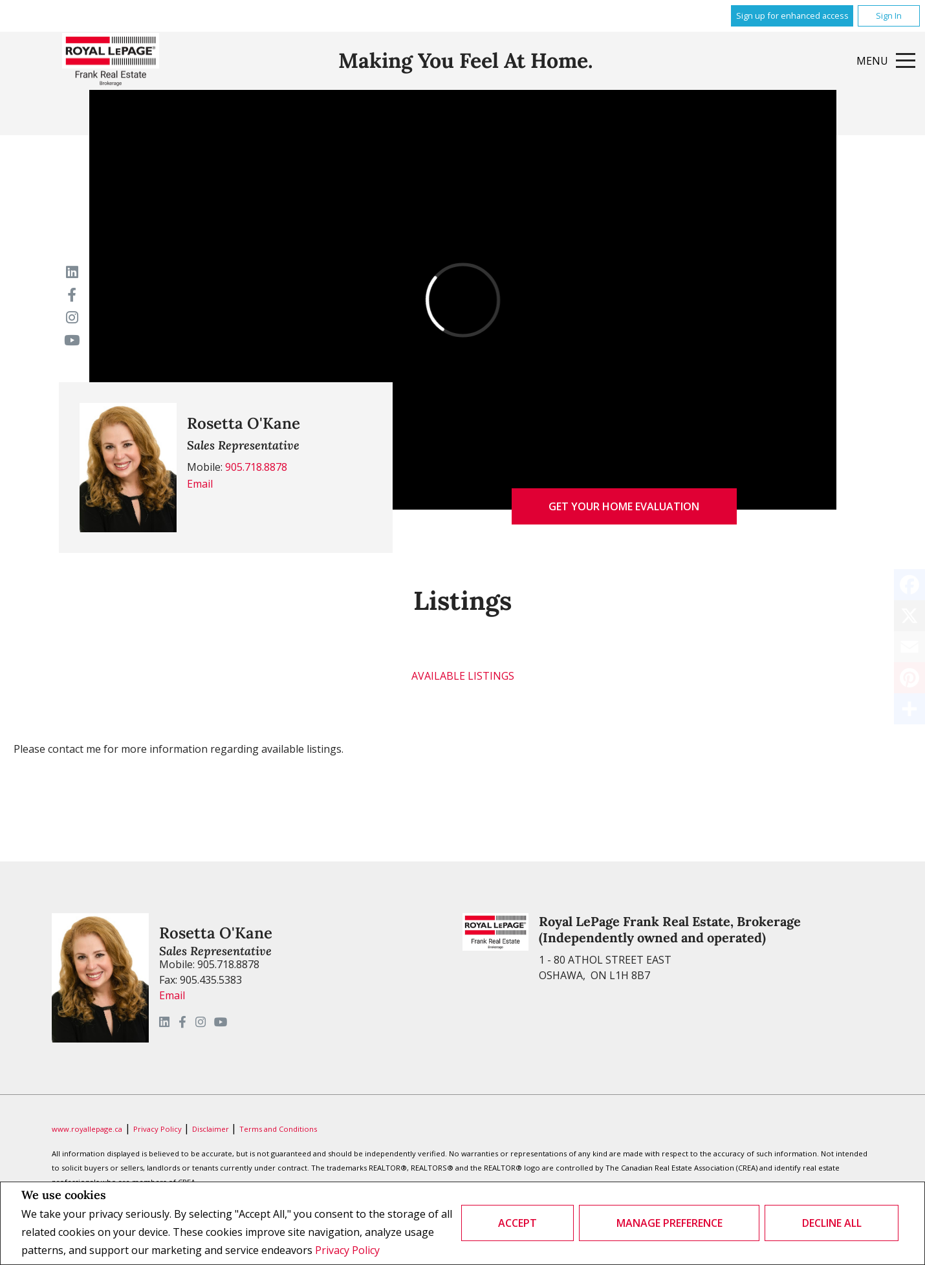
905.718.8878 (256, 467)
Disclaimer (211, 1129)
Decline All (832, 1223)
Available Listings (462, 676)
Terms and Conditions (278, 1129)
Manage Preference (669, 1223)
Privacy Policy (347, 1250)
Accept (517, 1223)
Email (200, 484)
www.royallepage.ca (87, 1129)
